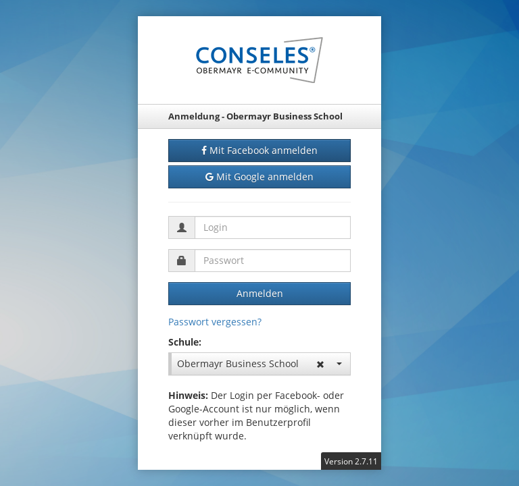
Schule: (184, 341)
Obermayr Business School (259, 363)
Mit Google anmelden (259, 177)
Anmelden (260, 293)
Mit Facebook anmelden (259, 150)
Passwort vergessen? (215, 321)
